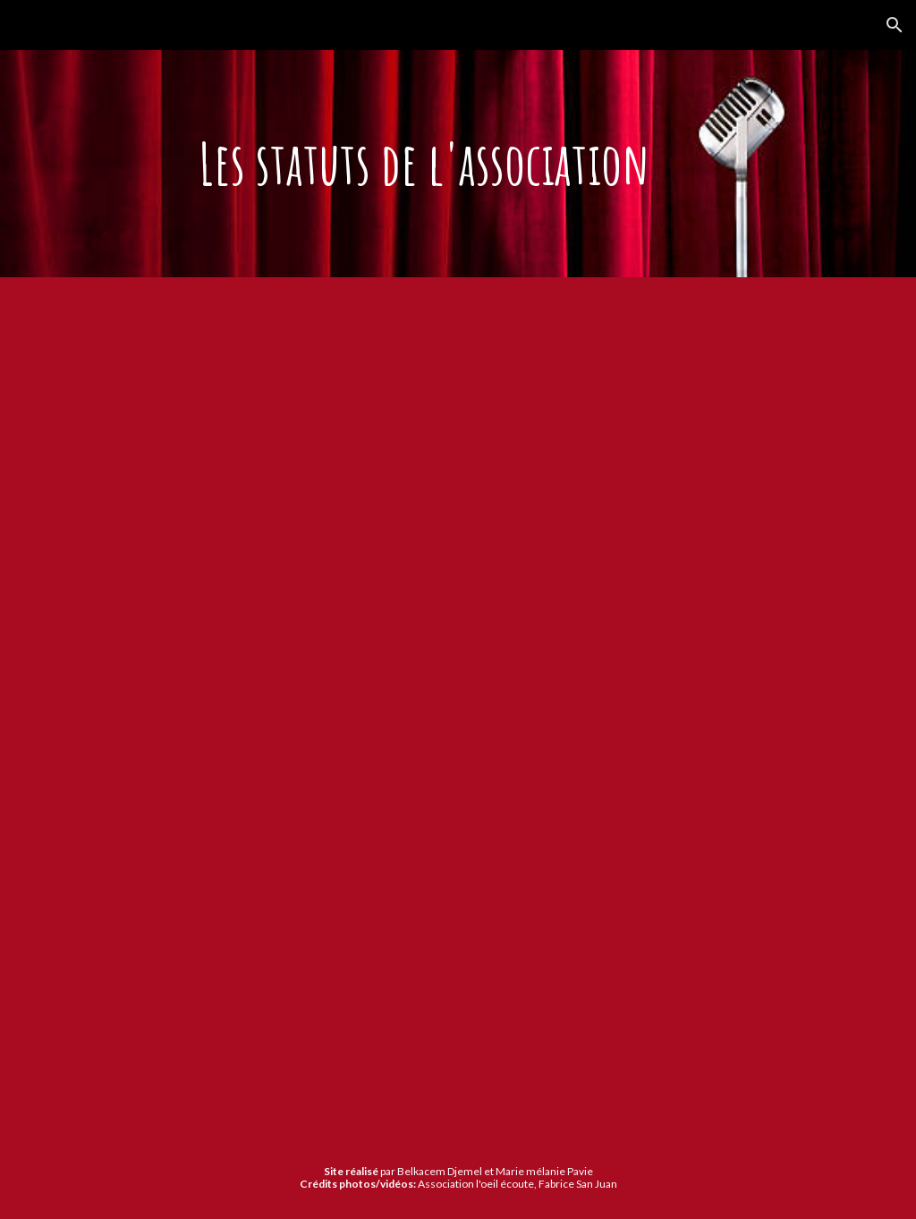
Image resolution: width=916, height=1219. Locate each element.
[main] (457, 163)
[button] (894, 25)
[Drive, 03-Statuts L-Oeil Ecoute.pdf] (423, 707)
